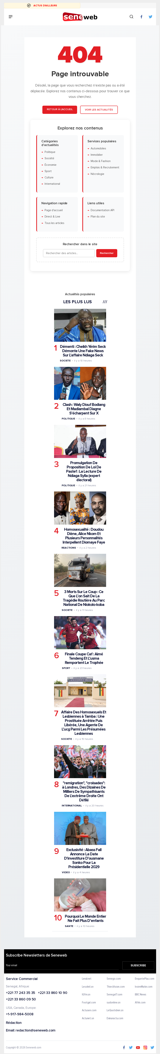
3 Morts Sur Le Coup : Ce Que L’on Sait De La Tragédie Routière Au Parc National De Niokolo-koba (84, 598)
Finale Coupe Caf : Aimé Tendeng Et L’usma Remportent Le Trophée (84, 658)
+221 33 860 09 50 (21, 1000)
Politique (49, 152)
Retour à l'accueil (59, 109)
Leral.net (86, 979)
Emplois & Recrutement (104, 167)
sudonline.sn (113, 1002)
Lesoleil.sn (87, 986)
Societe (65, 360)
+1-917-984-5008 (19, 1014)
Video (66, 872)
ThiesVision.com (116, 986)
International (52, 184)
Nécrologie (97, 174)
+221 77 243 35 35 (20, 993)
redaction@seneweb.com (35, 1031)
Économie (50, 164)
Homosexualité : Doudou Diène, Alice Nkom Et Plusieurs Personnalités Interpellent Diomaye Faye (83, 535)
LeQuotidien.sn (115, 1010)
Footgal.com (89, 1002)
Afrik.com (140, 1002)
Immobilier (96, 155)
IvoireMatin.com (143, 986)
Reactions (68, 547)
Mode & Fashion (100, 161)
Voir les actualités (99, 109)
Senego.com (114, 979)
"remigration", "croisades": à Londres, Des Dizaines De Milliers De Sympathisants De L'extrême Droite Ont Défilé (84, 791)
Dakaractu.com (115, 1018)
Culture (48, 177)
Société (49, 158)
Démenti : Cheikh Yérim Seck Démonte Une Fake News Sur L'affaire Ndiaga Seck (83, 351)
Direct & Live (52, 216)
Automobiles (98, 148)
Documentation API (102, 210)
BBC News (140, 994)
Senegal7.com (114, 994)
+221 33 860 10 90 (52, 993)
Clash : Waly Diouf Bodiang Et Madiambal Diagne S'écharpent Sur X (83, 409)
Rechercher (106, 253)
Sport (47, 171)
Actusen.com (89, 1010)
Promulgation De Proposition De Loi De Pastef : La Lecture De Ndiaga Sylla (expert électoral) (83, 471)
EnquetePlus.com (144, 979)
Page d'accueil (53, 210)
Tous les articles (54, 223)
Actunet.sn (88, 1018)
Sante (69, 926)
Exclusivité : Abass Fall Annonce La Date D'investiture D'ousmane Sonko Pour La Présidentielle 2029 (84, 858)
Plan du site (97, 216)
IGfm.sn (86, 994)
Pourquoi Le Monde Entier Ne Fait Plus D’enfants (85, 918)
